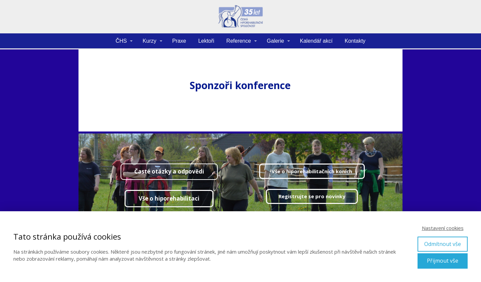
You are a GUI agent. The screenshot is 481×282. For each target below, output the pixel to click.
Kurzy (149, 41)
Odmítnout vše (442, 244)
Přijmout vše (442, 260)
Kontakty (355, 41)
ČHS (121, 41)
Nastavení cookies (443, 228)
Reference (238, 41)
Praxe (179, 41)
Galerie (275, 41)
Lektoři (206, 41)
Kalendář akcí (316, 41)
